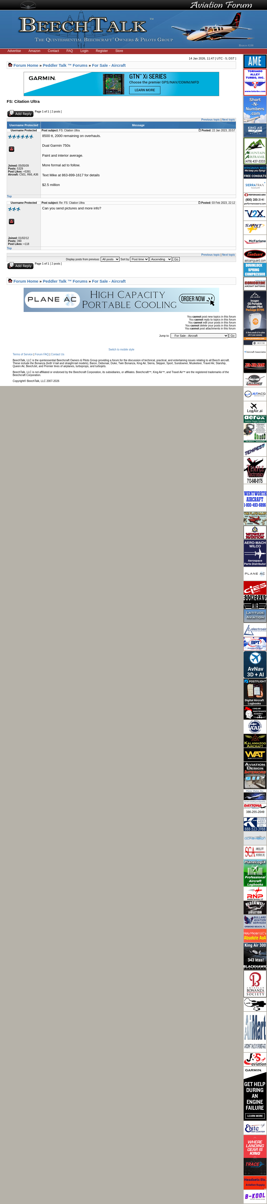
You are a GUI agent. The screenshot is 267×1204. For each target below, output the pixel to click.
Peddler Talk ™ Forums (65, 65)
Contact (53, 51)
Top (9, 196)
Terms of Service (23, 354)
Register (102, 51)
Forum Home (25, 65)
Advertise (14, 51)
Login (84, 51)
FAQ (69, 51)
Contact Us (57, 354)
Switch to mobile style (121, 349)
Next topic (228, 119)
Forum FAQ (42, 354)
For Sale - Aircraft (109, 65)
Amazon (34, 51)
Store (119, 51)
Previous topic (210, 119)
